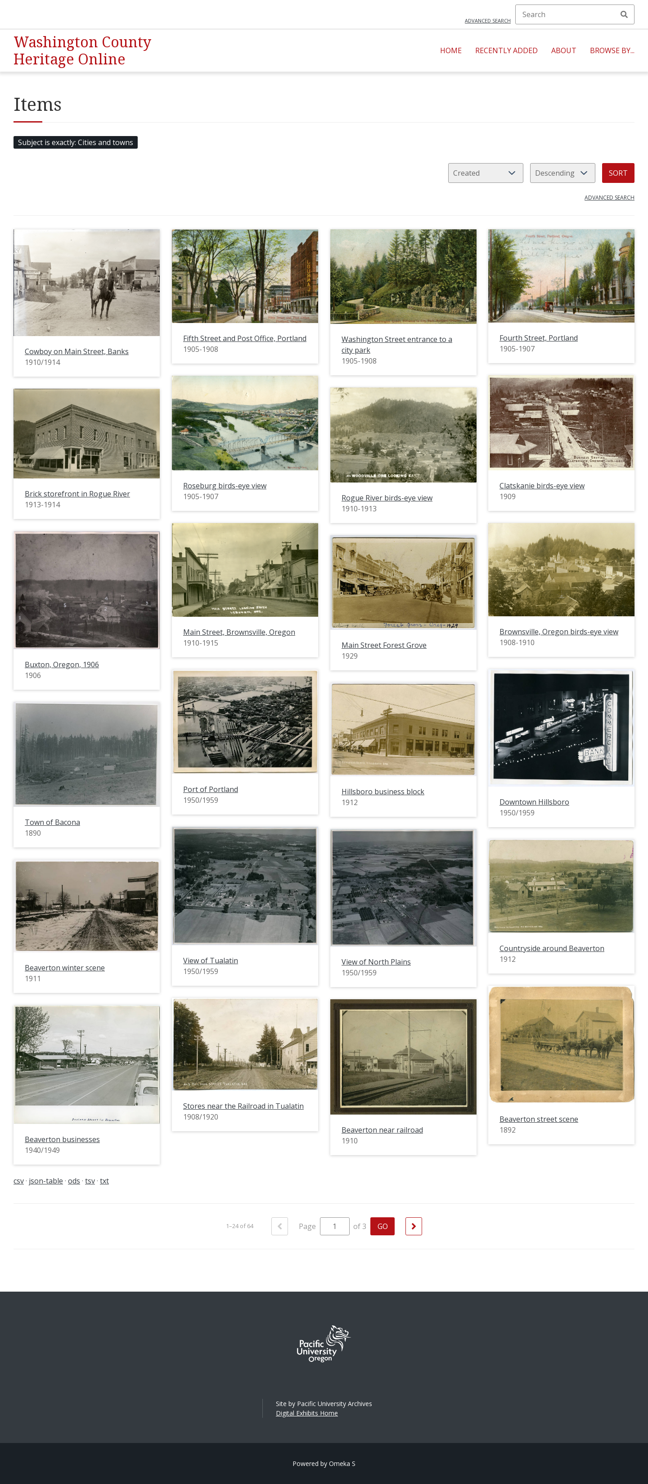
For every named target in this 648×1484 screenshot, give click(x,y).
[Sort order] (562, 173)
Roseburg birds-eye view (224, 486)
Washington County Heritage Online (82, 50)
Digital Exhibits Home (307, 1413)
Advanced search (488, 20)
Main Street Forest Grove (384, 645)
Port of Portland (210, 789)
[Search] (574, 14)
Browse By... (612, 50)
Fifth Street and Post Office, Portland (244, 338)
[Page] (335, 1226)
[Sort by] (485, 173)
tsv (90, 1181)
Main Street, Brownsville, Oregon (239, 632)
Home (451, 50)
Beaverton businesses (62, 1139)
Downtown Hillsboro (534, 802)
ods (74, 1181)
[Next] (413, 1226)
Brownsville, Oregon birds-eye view (559, 632)
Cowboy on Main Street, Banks (77, 351)
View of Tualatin (210, 960)
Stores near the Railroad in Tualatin (243, 1106)
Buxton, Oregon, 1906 (62, 664)
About (563, 50)
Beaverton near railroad (382, 1130)
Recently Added (506, 50)
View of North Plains (376, 962)
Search (624, 14)
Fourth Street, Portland (539, 338)
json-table (46, 1181)
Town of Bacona (52, 822)
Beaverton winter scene (65, 968)
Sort (618, 173)
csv (19, 1181)
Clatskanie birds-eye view (542, 486)
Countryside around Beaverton (552, 948)
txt (104, 1181)
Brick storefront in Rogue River (77, 494)
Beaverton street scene (539, 1119)
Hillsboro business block (383, 792)
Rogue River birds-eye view (387, 498)
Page (324, 1226)
